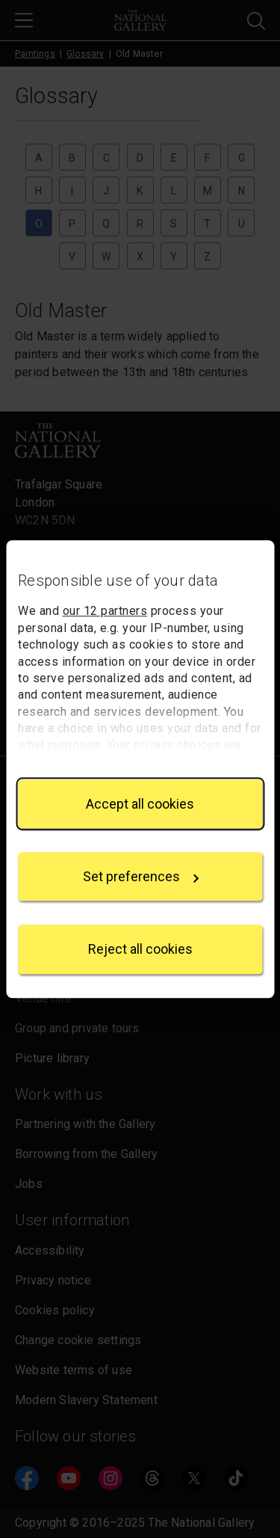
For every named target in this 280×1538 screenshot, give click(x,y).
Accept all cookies (140, 804)
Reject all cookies (140, 950)
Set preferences (141, 876)
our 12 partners (105, 611)
